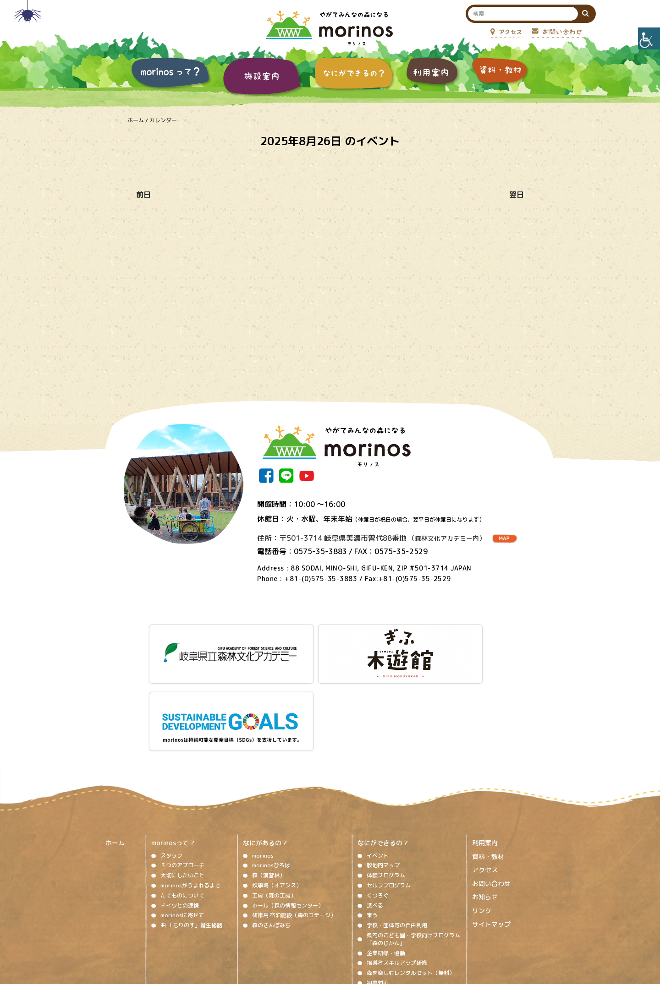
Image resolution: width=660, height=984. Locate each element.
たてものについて (182, 808)
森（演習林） (268, 788)
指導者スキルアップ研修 (397, 876)
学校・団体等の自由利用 (397, 838)
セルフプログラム (389, 798)
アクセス (485, 782)
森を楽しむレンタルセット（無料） (411, 885)
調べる (375, 818)
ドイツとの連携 (179, 818)
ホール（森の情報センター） (288, 818)
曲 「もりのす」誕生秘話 (191, 838)
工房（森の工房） (274, 808)
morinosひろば (271, 778)
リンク (481, 823)
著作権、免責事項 (250, 926)
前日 (143, 195)
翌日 (516, 195)
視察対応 (378, 895)
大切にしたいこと (182, 788)
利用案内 (485, 755)
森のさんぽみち (271, 838)
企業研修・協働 (386, 866)
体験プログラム (386, 788)
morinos (263, 768)
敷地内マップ (383, 778)
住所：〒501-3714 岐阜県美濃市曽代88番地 (371, 538)
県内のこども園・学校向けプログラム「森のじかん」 (413, 851)
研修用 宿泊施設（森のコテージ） (294, 828)
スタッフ (171, 768)
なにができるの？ (383, 755)
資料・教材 (488, 769)
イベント (378, 768)
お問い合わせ (491, 796)
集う (372, 828)
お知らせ (485, 809)
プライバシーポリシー (404, 926)
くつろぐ (378, 808)
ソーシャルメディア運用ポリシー (324, 926)
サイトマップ (491, 836)
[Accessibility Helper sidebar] (649, 38)
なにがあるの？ (265, 755)
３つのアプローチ (182, 778)
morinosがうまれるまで (190, 798)
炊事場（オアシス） (277, 798)
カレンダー (163, 120)
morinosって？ (173, 755)
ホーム (135, 120)
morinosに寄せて (182, 828)
